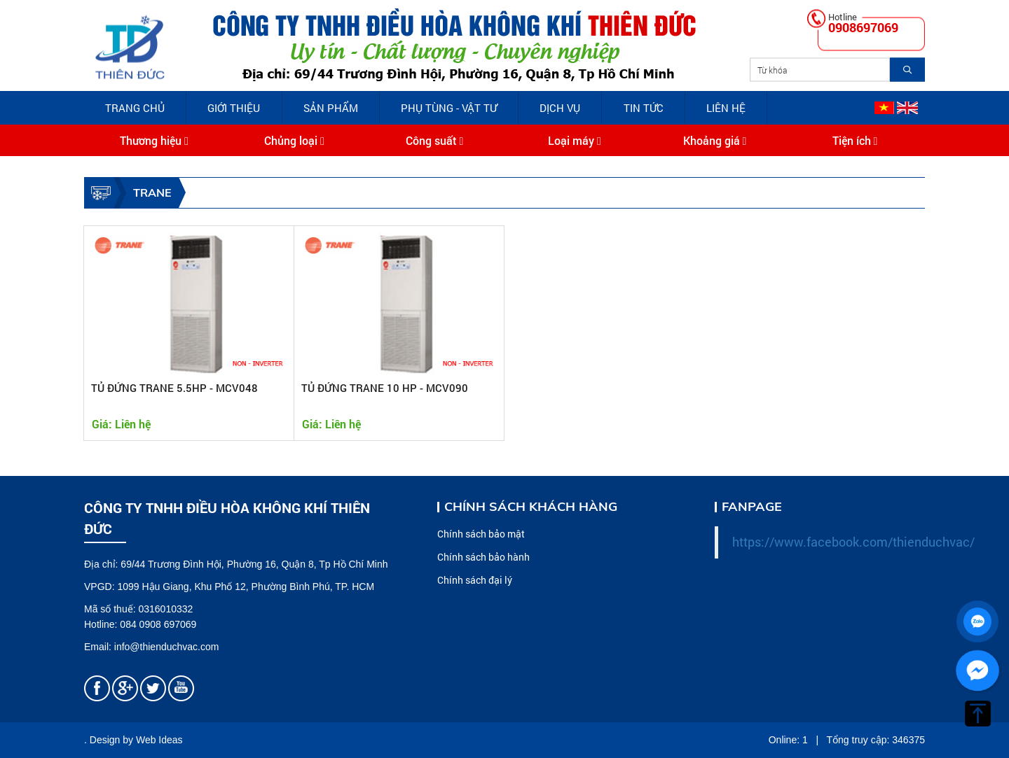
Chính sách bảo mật (481, 533)
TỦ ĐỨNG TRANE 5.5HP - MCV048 (174, 388)
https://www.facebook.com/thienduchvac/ (853, 542)
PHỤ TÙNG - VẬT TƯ (449, 108)
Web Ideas (159, 739)
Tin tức (644, 108)
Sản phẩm (330, 108)
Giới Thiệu (233, 108)
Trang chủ (135, 108)
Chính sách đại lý (474, 580)
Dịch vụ (560, 108)
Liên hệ (726, 108)
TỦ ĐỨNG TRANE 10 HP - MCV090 (384, 388)
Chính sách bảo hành (483, 556)
